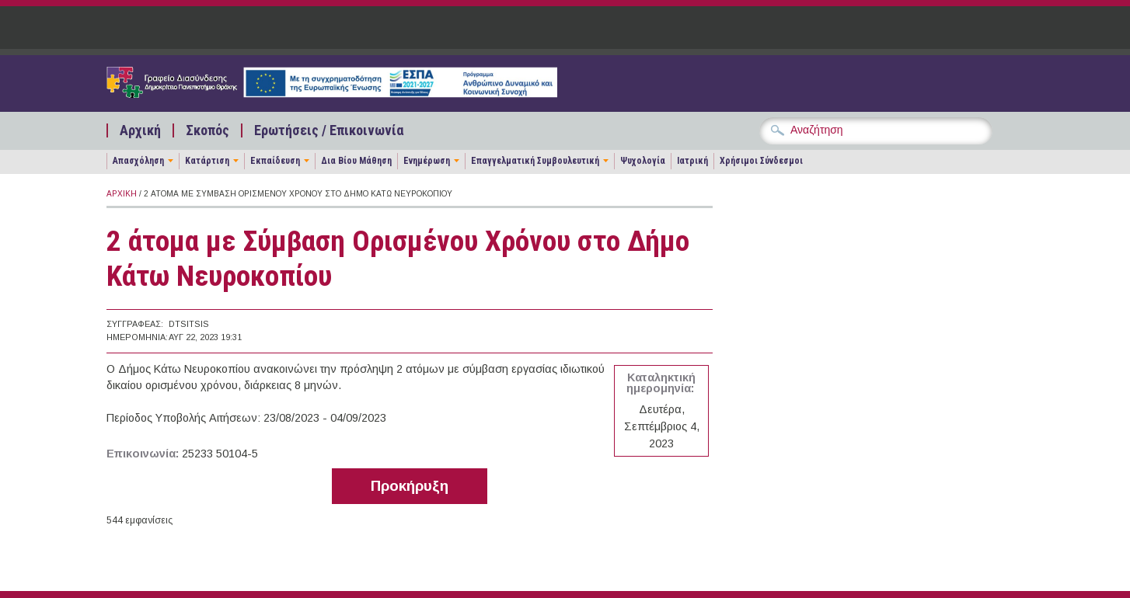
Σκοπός (207, 130)
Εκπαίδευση (275, 160)
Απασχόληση (138, 160)
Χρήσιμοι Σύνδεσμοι (761, 160)
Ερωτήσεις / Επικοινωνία (328, 130)
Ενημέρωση (426, 160)
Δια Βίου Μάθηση (356, 160)
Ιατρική (692, 160)
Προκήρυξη (409, 486)
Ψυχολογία (642, 160)
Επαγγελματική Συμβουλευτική (535, 160)
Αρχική (140, 130)
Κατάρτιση (207, 160)
